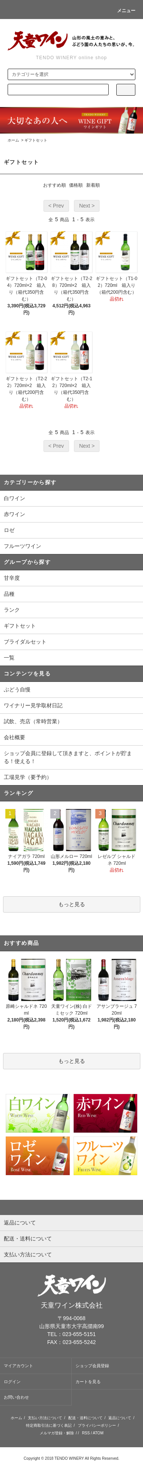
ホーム (13, 140)
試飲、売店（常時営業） (33, 721)
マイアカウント (18, 1365)
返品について (119, 1418)
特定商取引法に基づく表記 (49, 1425)
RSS (86, 1433)
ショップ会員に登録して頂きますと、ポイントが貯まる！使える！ (68, 757)
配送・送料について (85, 1418)
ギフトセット (35, 140)
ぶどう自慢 (17, 689)
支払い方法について (45, 1418)
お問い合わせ (16, 1397)
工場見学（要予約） (28, 777)
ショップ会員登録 (92, 1365)
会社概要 (14, 737)
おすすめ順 (54, 185)
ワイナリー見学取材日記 (33, 705)
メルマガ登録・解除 (57, 1433)
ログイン (12, 1381)
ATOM (98, 1433)
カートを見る (88, 1381)
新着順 (93, 185)
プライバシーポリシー (97, 1425)
